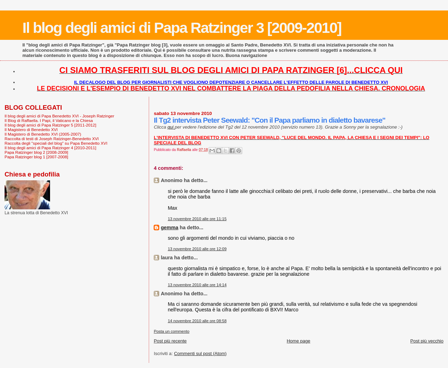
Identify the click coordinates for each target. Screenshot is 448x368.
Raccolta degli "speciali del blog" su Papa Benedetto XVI (56, 143)
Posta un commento (171, 331)
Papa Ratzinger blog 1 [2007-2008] (36, 156)
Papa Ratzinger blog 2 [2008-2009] (36, 152)
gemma (169, 227)
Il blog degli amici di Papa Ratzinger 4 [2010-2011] (50, 147)
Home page (298, 341)
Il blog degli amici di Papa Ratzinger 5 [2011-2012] (50, 125)
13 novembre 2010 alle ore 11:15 (197, 219)
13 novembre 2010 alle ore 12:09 (197, 249)
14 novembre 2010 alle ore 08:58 (197, 321)
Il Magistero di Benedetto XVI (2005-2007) (43, 134)
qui (171, 127)
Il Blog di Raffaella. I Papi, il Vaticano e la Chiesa (49, 120)
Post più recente (170, 341)
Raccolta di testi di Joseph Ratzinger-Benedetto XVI (52, 138)
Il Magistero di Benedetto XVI (31, 129)
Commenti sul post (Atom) (200, 353)
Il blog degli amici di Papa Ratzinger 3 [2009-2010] (181, 27)
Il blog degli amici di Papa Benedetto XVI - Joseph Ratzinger (59, 116)
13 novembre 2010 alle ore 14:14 (197, 285)
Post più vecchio (426, 341)
